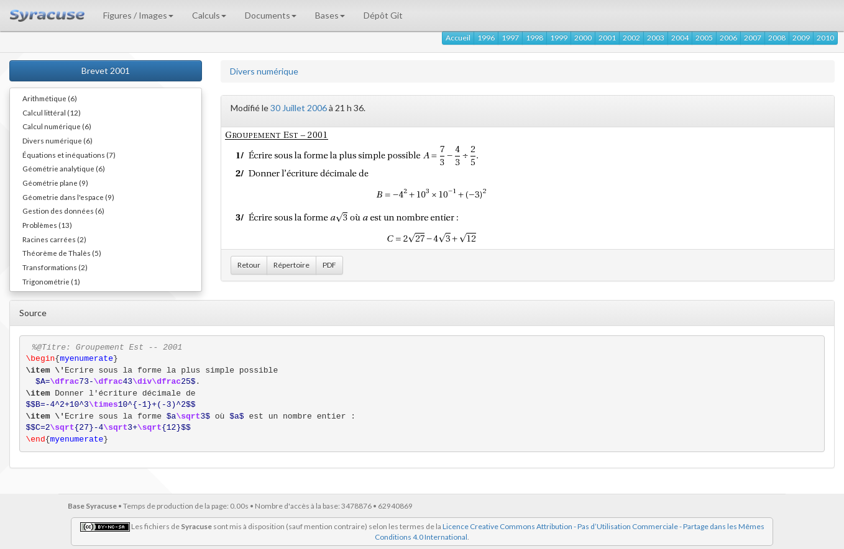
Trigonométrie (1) (51, 281)
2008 (777, 37)
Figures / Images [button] (138, 15)
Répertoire (291, 265)
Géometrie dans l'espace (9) (68, 197)
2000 (583, 37)
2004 (680, 37)
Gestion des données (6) (63, 210)
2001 (607, 37)
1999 (558, 37)
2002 (631, 37)
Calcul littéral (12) (51, 112)
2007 (752, 37)
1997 (510, 37)
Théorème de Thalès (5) (61, 252)
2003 (655, 37)
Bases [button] (330, 15)
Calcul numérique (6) (56, 126)
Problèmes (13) (47, 224)
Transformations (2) (55, 267)
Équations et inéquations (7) (69, 154)
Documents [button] (270, 15)
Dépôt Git (383, 15)
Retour (248, 265)
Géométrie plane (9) (55, 182)
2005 (704, 37)
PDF (329, 265)
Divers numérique (264, 71)
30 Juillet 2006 (298, 107)
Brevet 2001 (105, 70)
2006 (728, 37)
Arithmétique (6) (49, 98)
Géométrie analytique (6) (63, 168)
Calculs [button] (209, 15)
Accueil (458, 37)
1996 (486, 37)
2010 (825, 37)
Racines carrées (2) (54, 239)
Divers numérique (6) (57, 140)
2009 (801, 37)
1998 (534, 37)
